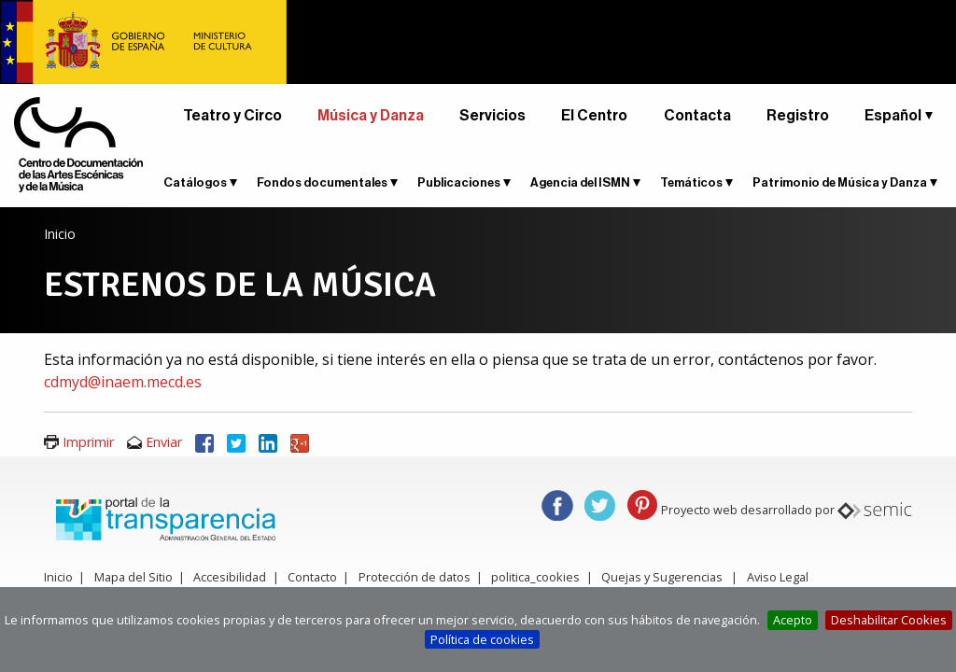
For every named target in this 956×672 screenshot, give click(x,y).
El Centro (594, 115)
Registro (797, 115)
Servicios (492, 115)
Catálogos (195, 182)
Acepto (792, 619)
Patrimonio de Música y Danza (839, 182)
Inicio (60, 234)
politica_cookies (535, 576)
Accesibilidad (229, 576)
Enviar (164, 442)
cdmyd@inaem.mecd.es (123, 381)
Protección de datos (414, 576)
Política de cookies (482, 639)
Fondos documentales (322, 182)
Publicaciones (458, 182)
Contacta (697, 115)
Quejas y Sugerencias (662, 576)
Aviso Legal (777, 576)
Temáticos (691, 182)
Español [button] (893, 115)
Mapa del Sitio (133, 576)
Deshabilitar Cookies (889, 619)
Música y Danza (370, 115)
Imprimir (88, 442)
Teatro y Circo (232, 115)
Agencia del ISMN (580, 182)
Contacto (312, 576)
